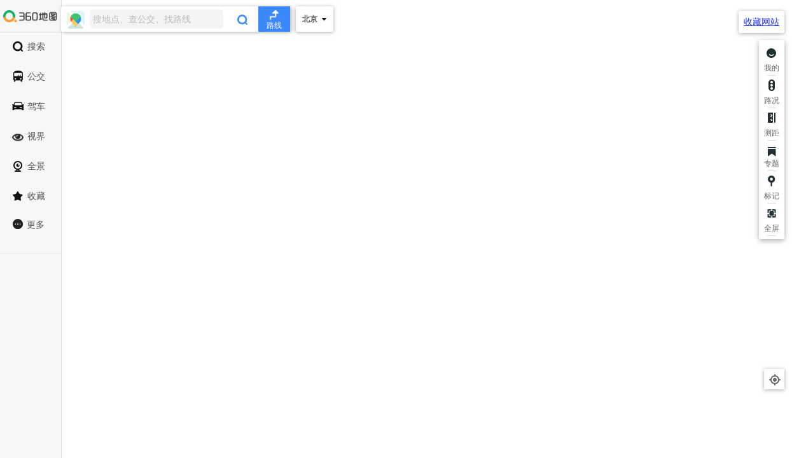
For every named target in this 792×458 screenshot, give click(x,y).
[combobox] (175, 19)
